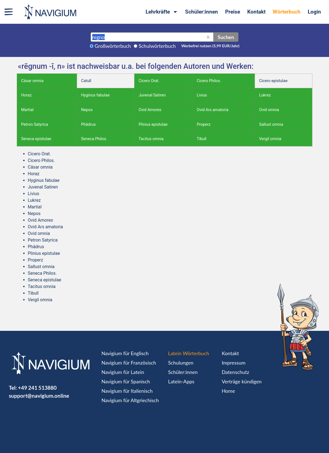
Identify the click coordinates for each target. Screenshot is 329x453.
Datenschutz (235, 372)
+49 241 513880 (37, 387)
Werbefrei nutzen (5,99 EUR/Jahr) (210, 45)
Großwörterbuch (113, 45)
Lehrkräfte (162, 11)
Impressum (234, 363)
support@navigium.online (39, 395)
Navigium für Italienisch (126, 391)
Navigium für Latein (122, 372)
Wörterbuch (287, 12)
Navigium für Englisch (125, 353)
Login (314, 12)
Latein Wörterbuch (188, 353)
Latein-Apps (181, 381)
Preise (232, 12)
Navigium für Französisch (128, 363)
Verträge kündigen (242, 381)
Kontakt (256, 12)
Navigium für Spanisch (125, 381)
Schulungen (180, 363)
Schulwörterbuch (157, 45)
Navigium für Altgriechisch (130, 400)
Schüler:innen (201, 12)
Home (228, 391)
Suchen (226, 37)
